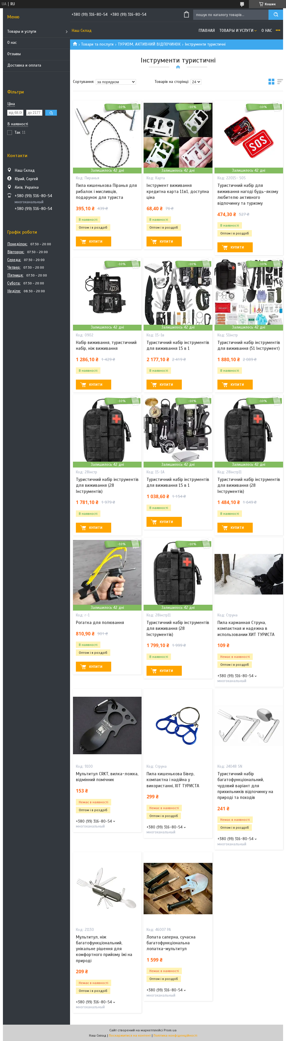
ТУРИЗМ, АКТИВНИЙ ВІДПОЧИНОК (149, 44)
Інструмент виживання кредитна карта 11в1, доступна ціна (178, 191)
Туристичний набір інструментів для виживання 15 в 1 (178, 345)
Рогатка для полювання (100, 622)
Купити (95, 241)
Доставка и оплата (24, 65)
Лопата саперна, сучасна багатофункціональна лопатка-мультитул (171, 943)
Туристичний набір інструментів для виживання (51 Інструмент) (248, 345)
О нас (12, 42)
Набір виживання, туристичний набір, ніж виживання (106, 345)
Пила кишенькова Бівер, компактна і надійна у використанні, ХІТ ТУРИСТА (173, 779)
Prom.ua (170, 1030)
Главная (206, 30)
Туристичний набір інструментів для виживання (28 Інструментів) (107, 485)
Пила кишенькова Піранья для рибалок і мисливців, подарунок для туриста (106, 191)
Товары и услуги (21, 31)
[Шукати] (275, 15)
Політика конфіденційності (175, 1035)
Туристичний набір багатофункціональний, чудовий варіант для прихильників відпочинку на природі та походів (245, 785)
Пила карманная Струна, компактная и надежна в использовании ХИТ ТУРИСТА (246, 628)
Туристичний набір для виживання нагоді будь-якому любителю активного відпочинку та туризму (247, 194)
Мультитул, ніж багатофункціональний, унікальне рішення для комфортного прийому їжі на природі (104, 948)
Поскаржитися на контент (130, 1035)
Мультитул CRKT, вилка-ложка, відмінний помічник (107, 776)
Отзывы (14, 53)
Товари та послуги (97, 44)
